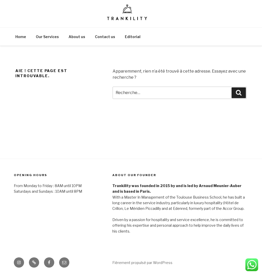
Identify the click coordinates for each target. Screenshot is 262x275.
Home (20, 37)
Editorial (132, 37)
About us (77, 37)
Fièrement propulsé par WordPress (142, 262)
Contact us (105, 37)
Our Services (47, 37)
